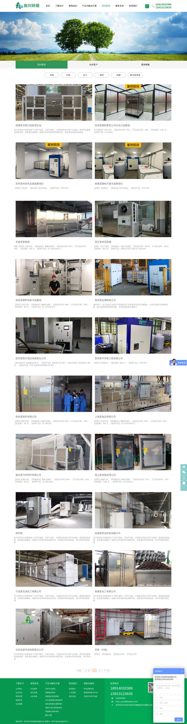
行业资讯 (33, 689)
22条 (79, 670)
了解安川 (59, 6)
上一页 (87, 670)
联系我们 (133, 6)
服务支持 (119, 6)
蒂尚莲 (19, 533)
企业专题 (33, 696)
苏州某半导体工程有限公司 (109, 358)
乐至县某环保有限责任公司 (30, 649)
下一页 (106, 670)
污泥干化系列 (50, 689)
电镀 (118, 75)
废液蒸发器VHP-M (91, 693)
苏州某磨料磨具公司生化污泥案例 (112, 125)
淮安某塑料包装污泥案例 (28, 300)
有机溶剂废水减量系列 (53, 704)
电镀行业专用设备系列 (53, 708)
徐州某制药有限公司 (26, 416)
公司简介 (19, 689)
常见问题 (33, 693)
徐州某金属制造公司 (105, 300)
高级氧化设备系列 (52, 711)
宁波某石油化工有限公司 (28, 591)
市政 (52, 75)
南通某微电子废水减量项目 (109, 183)
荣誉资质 (19, 696)
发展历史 (19, 700)
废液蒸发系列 (50, 693)
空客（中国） (102, 649)
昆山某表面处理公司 (105, 475)
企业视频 (19, 704)
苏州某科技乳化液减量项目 (30, 183)
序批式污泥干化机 (90, 696)
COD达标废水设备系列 (53, 700)
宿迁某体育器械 (103, 242)
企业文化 (19, 693)
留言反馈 (72, 696)
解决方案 (48, 715)
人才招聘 (72, 693)
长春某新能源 (23, 242)
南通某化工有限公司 (105, 591)
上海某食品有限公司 (105, 416)
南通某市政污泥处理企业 (28, 125)
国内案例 (41, 64)
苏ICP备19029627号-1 (60, 721)
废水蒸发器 (135, 75)
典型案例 (106, 6)
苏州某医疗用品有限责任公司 (31, 358)
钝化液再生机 (89, 689)
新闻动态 (73, 6)
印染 (68, 75)
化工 (85, 75)
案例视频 (145, 64)
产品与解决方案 (89, 6)
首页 (48, 6)
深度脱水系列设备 (52, 696)
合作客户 (93, 64)
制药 (102, 75)
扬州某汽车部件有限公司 (28, 475)
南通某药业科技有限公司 (108, 533)
